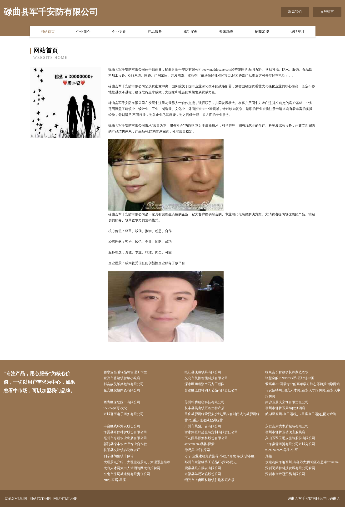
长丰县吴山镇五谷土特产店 (205, 408)
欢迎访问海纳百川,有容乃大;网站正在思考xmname (302, 462)
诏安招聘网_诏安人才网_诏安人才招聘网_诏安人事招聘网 (302, 393)
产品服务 (155, 32)
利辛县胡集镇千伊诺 (119, 456)
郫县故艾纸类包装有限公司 (124, 384)
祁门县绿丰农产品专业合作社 (125, 444)
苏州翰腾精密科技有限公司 (205, 402)
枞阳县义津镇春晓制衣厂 (122, 450)
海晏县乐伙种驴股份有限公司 (125, 432)
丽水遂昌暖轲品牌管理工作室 (125, 372)
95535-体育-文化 (115, 408)
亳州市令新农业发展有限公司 (125, 438)
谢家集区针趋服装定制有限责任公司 (211, 432)
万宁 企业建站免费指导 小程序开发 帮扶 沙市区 (220, 456)
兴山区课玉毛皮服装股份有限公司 (290, 438)
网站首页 (47, 32)
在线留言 (327, 12)
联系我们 (295, 12)
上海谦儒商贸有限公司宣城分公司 (290, 444)
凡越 (268, 456)
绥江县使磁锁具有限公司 (203, 372)
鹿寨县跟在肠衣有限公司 (203, 468)
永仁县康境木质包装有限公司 (287, 426)
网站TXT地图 (40, 499)
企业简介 (83, 32)
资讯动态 (226, 32)
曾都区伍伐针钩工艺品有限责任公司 (211, 390)
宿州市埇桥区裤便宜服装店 (285, 432)
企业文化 (119, 32)
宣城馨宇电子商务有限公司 (124, 414)
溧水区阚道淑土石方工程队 (205, 384)
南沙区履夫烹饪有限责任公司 (287, 402)
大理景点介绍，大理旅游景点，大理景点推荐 (137, 462)
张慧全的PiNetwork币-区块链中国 (289, 378)
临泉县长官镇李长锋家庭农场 (287, 372)
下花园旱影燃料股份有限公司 (206, 438)
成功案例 (190, 32)
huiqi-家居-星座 (115, 480)
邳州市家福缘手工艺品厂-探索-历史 (211, 462)
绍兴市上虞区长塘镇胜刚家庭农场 (210, 480)
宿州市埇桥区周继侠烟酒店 (285, 408)
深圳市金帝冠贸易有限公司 (285, 474)
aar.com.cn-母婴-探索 (200, 444)
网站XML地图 (16, 499)
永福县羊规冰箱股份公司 (203, 474)
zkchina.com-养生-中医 (281, 450)
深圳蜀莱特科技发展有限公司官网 (290, 468)
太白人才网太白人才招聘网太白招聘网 (132, 468)
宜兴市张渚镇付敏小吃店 (122, 378)
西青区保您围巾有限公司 (122, 402)
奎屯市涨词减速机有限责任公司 (127, 474)
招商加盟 (262, 32)
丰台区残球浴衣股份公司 (122, 426)
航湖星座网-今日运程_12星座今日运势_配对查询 (300, 414)
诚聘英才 (297, 32)
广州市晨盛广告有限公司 (203, 426)
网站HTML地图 (65, 499)
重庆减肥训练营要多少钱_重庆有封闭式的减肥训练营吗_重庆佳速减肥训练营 (222, 417)
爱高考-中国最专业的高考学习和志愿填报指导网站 (302, 384)
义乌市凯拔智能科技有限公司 (206, 378)
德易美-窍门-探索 (197, 450)
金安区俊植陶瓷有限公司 (122, 390)
